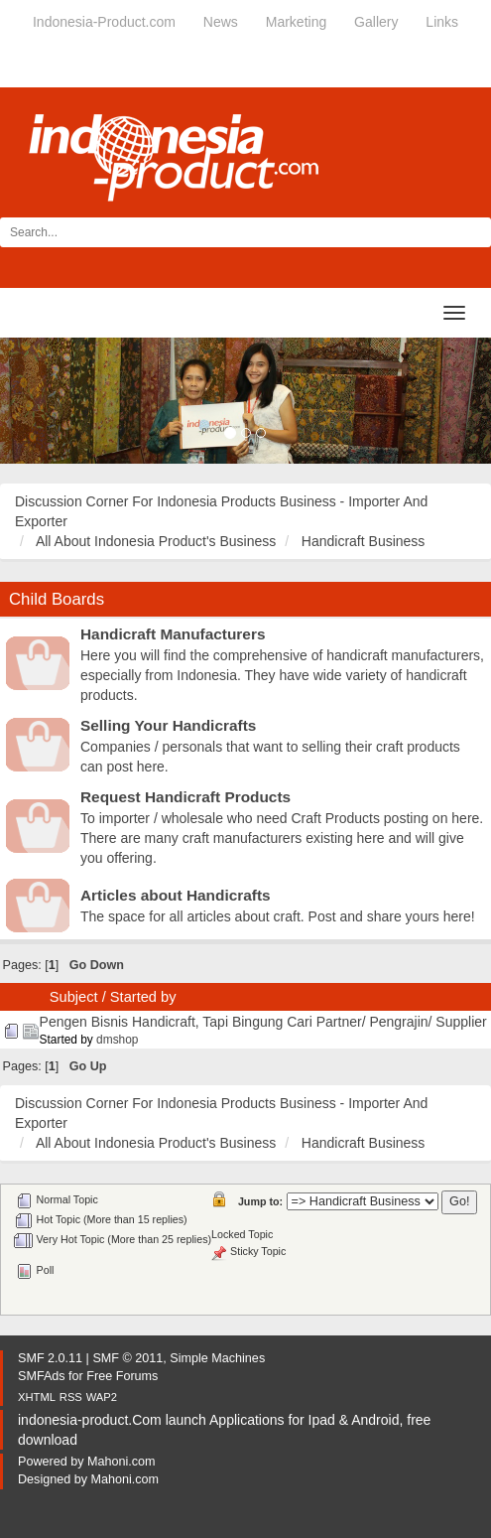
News (220, 22)
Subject (74, 997)
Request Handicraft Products (185, 796)
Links (442, 22)
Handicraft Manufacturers (172, 634)
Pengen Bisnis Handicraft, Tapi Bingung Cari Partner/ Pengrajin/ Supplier (263, 1022)
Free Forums (122, 1376)
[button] (36, 401)
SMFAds (41, 1376)
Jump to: (260, 1201)
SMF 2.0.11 (50, 1358)
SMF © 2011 (127, 1358)
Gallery (376, 22)
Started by (143, 997)
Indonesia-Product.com (104, 22)
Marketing (296, 22)
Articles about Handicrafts (175, 895)
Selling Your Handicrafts (168, 725)
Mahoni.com (121, 1461)
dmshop (117, 1040)
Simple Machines (217, 1358)
